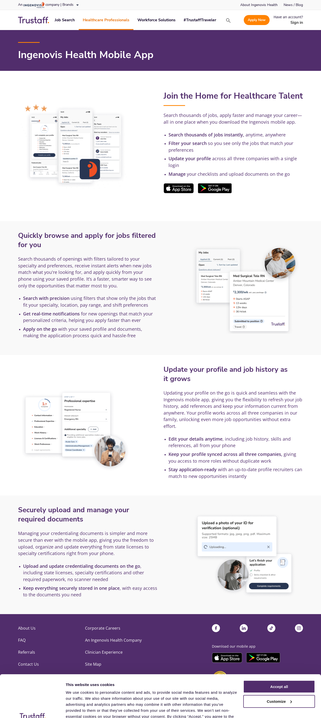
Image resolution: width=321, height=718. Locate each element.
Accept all (279, 647)
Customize (279, 662)
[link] (259, 5)
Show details (77, 708)
